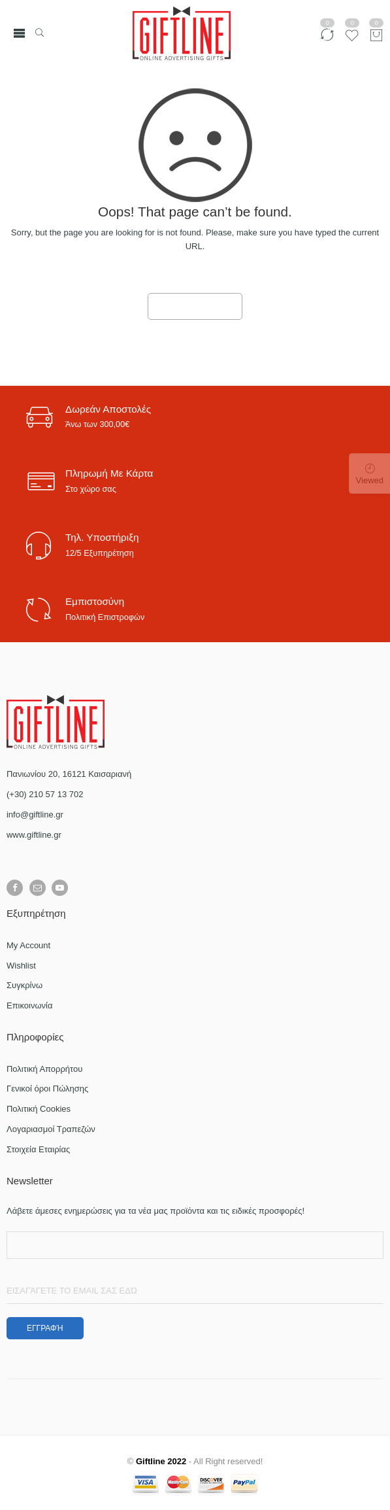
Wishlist (21, 965)
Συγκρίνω (24, 985)
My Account (28, 945)
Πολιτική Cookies (39, 1109)
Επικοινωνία (30, 1005)
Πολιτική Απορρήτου (44, 1069)
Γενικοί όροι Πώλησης (47, 1088)
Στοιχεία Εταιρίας (38, 1149)
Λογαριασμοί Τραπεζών (51, 1129)
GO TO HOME (195, 306)
